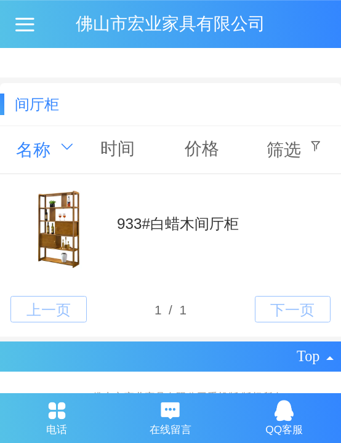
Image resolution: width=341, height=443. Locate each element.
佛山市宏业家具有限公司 (170, 23)
